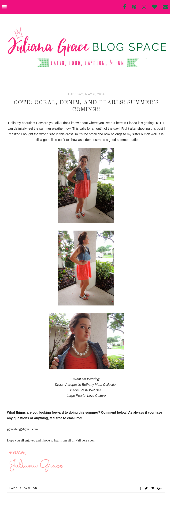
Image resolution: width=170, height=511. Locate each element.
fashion (30, 488)
